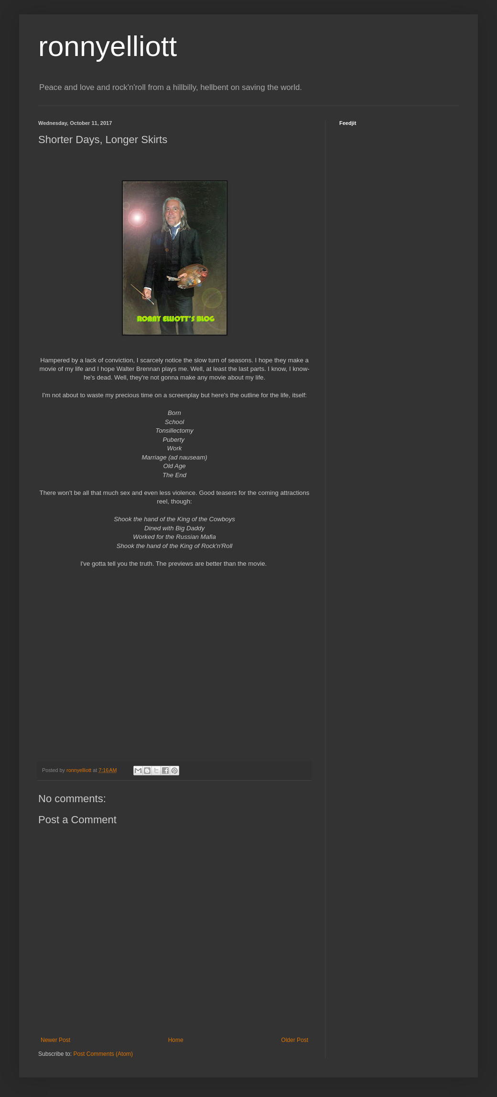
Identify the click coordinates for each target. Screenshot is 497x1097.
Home (176, 1040)
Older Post (294, 1040)
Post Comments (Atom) (103, 1054)
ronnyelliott (107, 46)
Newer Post (55, 1040)
